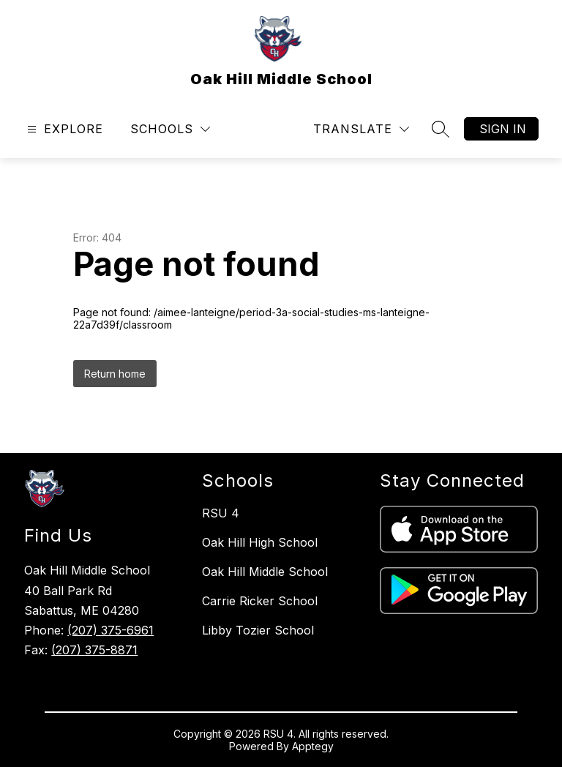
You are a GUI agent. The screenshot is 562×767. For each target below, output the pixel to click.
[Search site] (440, 129)
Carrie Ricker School (260, 601)
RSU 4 (220, 513)
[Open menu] (63, 129)
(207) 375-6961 (110, 630)
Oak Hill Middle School (265, 571)
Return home (115, 373)
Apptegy (313, 746)
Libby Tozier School (258, 630)
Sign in (502, 128)
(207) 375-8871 (94, 650)
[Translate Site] (361, 129)
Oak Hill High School (260, 542)
